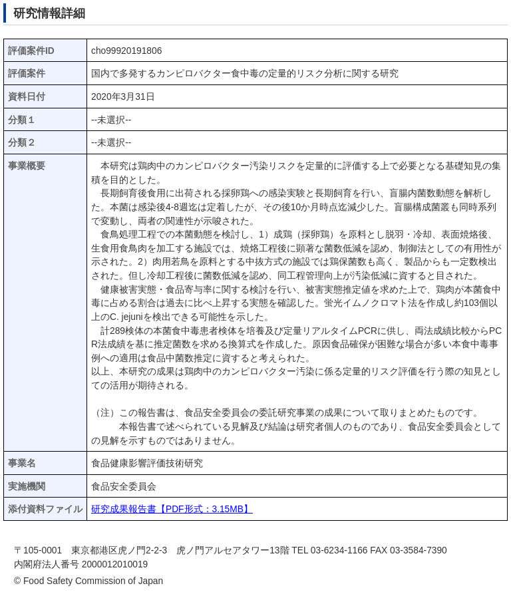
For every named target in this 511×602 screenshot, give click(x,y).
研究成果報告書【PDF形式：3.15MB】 (172, 509)
